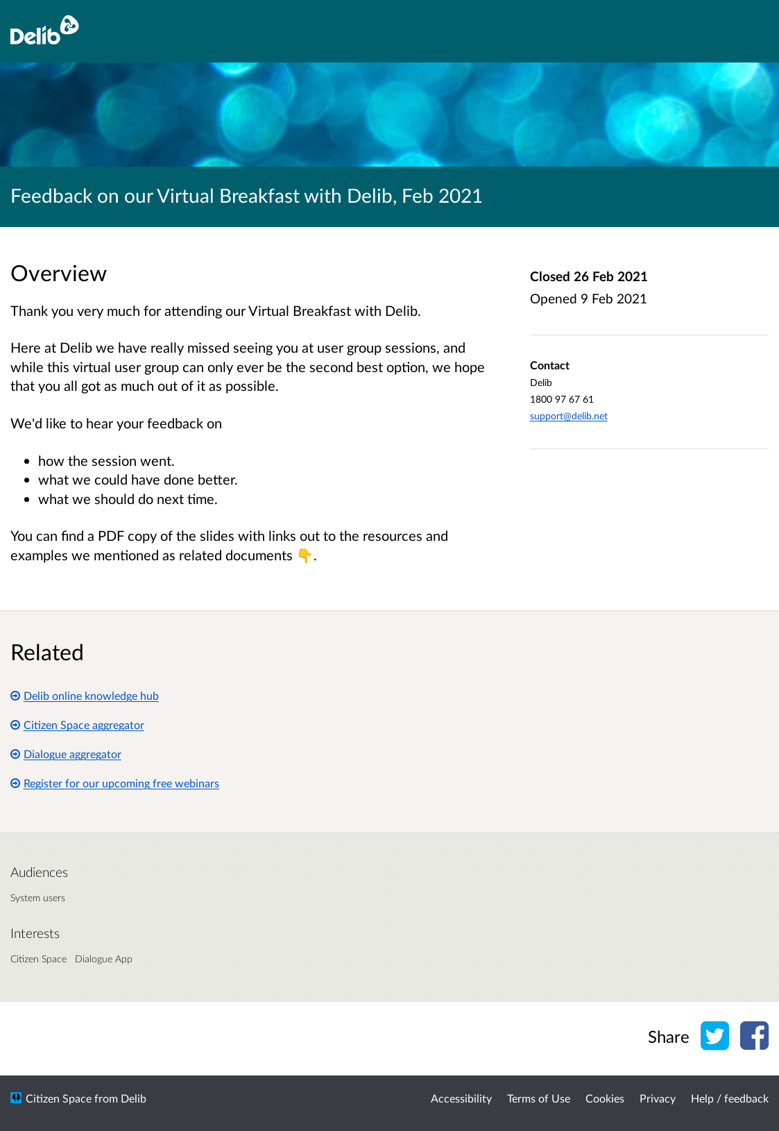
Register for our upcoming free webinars (114, 782)
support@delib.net (569, 415)
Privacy (658, 1098)
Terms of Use (538, 1098)
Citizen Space (59, 1098)
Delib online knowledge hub (84, 695)
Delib (133, 1098)
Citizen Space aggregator (77, 724)
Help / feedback (730, 1098)
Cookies (604, 1098)
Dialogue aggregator (65, 753)
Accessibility (461, 1098)
